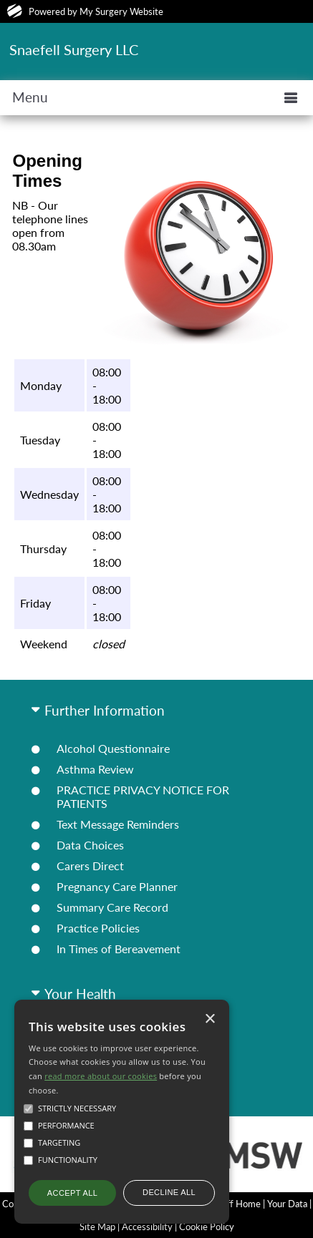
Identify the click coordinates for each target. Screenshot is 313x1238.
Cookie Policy (206, 1226)
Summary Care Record (112, 907)
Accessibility (147, 1226)
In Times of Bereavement (118, 948)
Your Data (287, 1203)
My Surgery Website (121, 11)
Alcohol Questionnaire (113, 748)
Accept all (72, 1193)
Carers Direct (90, 865)
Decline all (169, 1192)
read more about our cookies (100, 1076)
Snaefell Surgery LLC (73, 49)
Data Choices (90, 845)
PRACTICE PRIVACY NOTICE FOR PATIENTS (143, 796)
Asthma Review (95, 769)
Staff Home (237, 1203)
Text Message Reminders (118, 824)
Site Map (97, 1226)
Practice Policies (98, 928)
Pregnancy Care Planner (117, 886)
